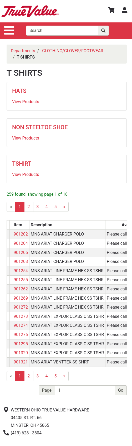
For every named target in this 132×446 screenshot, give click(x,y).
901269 (21, 298)
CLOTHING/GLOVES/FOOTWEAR (72, 50)
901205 (21, 252)
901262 (21, 288)
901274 (21, 325)
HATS (19, 91)
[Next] (64, 207)
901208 (21, 261)
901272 (21, 307)
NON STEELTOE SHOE (40, 127)
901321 (21, 362)
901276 (21, 334)
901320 (21, 352)
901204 (21, 243)
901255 (21, 279)
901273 (21, 316)
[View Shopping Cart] (111, 10)
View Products (25, 101)
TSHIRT (22, 163)
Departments (23, 50)
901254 (21, 270)
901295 (21, 343)
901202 (21, 234)
